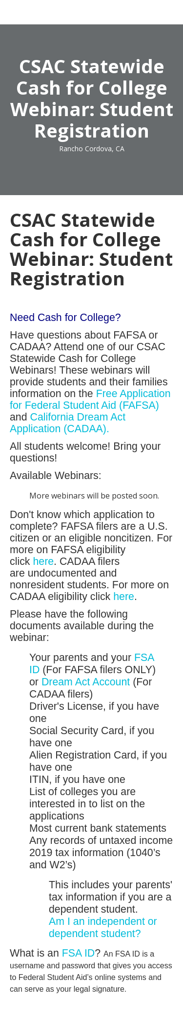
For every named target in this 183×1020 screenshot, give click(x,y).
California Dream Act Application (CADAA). (67, 423)
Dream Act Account (85, 682)
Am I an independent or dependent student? (103, 928)
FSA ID (78, 953)
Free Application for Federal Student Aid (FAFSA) (90, 399)
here (43, 561)
